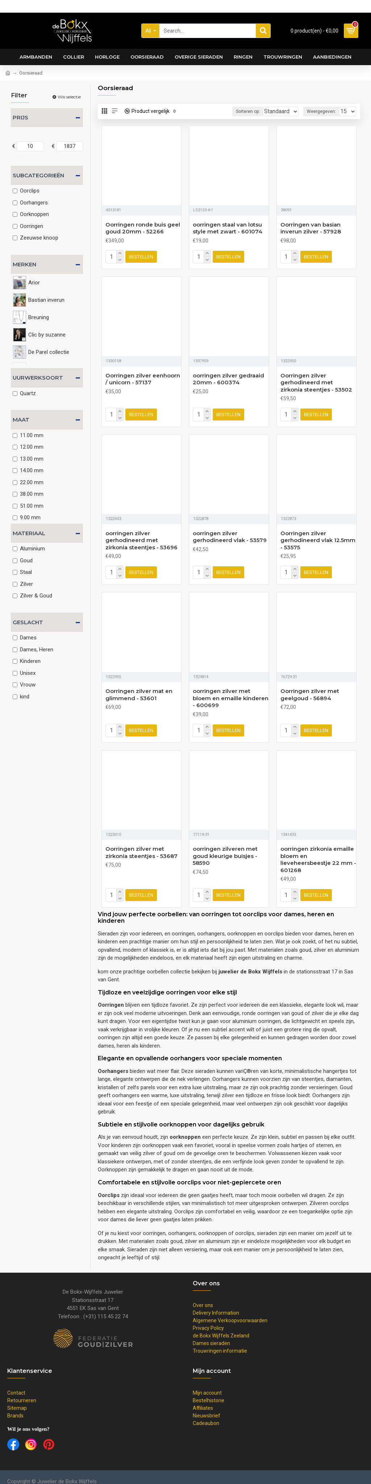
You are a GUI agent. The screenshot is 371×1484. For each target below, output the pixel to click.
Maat (21, 419)
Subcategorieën (38, 175)
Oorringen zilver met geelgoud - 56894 (309, 690)
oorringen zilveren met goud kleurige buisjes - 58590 (225, 850)
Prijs (20, 117)
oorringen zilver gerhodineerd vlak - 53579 (230, 534)
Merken (24, 264)
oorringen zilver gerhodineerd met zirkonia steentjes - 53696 (141, 537)
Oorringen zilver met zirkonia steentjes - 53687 (141, 847)
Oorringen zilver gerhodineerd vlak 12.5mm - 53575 (317, 537)
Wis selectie (69, 97)
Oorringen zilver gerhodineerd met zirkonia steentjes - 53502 (316, 381)
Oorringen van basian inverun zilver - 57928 (310, 228)
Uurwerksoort (38, 377)
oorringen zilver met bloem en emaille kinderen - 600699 (230, 693)
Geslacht (28, 622)
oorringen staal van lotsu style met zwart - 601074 (227, 228)
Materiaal (29, 533)
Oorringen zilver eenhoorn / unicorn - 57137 (142, 378)
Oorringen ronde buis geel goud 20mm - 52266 (142, 228)
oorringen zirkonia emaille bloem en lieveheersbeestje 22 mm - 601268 (318, 854)
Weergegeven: (323, 111)
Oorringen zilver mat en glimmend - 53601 (138, 690)
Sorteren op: (237, 111)
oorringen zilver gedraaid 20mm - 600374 (228, 378)
